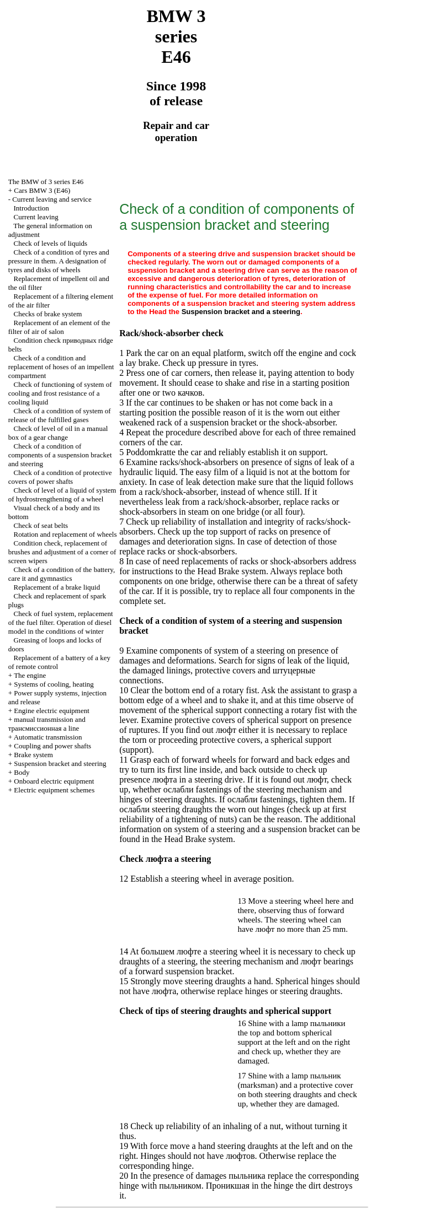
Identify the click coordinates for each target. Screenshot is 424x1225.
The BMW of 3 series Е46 (46, 181)
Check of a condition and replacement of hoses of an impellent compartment (61, 367)
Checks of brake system (48, 314)
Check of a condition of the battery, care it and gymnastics (61, 573)
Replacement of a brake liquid (57, 587)
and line (47, 723)
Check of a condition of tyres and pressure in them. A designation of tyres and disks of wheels (58, 261)
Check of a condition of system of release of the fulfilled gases (59, 415)
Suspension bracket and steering (60, 763)
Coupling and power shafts (52, 746)
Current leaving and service (51, 199)
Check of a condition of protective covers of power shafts (60, 476)
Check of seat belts (41, 525)
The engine (30, 675)
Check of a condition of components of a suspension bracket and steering (60, 455)
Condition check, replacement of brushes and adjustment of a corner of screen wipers (62, 552)
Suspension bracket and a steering (241, 311)
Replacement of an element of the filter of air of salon (59, 327)
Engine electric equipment (51, 710)
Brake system (33, 755)
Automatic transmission (48, 737)
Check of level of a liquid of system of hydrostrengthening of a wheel (62, 494)
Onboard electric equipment (54, 781)
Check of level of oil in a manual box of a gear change (58, 432)
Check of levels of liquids (51, 243)
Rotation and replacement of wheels (65, 534)
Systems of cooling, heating (53, 684)
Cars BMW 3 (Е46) (42, 190)
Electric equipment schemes (54, 790)
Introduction (31, 208)
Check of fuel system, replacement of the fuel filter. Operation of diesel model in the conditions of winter (60, 622)
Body (21, 772)
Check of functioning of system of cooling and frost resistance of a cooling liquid (60, 393)
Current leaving (36, 217)
